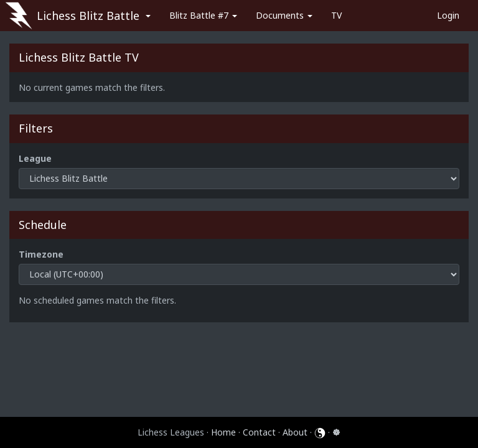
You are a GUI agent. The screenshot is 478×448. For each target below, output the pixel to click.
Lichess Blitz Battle (88, 15)
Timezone (41, 254)
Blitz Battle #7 (203, 15)
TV (336, 15)
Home (223, 432)
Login (448, 15)
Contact (259, 432)
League (35, 158)
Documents (284, 15)
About (295, 432)
